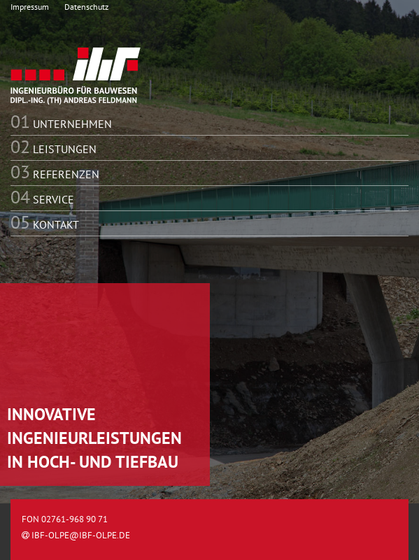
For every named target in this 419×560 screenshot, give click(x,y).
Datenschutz (86, 6)
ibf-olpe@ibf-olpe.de (76, 535)
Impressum (29, 6)
